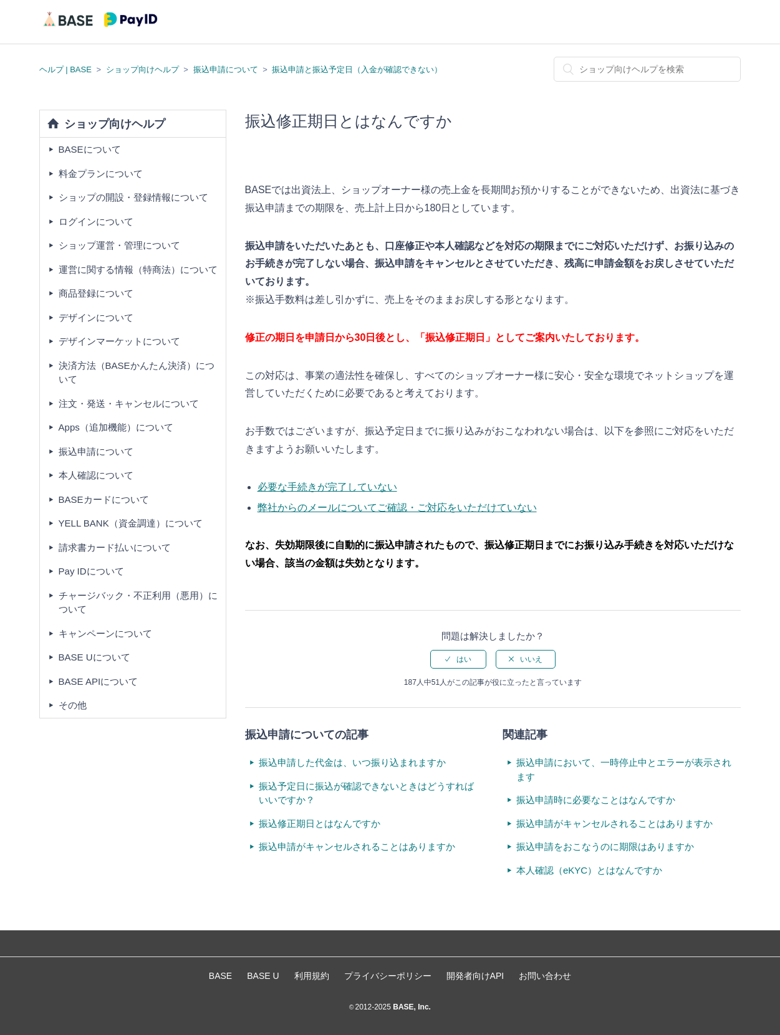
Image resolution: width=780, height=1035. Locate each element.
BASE (220, 976)
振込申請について (225, 69)
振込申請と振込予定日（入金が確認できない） (357, 69)
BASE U (263, 976)
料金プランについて (101, 173)
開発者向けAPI (475, 976)
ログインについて (96, 221)
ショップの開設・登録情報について (133, 197)
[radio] (458, 659)
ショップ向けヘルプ (142, 69)
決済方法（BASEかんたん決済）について (136, 372)
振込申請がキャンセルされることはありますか (357, 846)
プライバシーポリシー (387, 976)
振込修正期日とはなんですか (319, 823)
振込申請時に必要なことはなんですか (595, 799)
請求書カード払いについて (115, 547)
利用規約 (311, 976)
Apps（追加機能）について (116, 427)
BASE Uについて (94, 657)
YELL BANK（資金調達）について (131, 523)
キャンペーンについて (105, 633)
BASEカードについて (104, 499)
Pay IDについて (91, 571)
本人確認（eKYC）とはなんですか (589, 870)
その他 (73, 705)
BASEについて (90, 149)
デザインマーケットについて (119, 341)
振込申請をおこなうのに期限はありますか (605, 846)
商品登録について (96, 293)
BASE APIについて (98, 681)
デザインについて (96, 317)
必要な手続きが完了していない (327, 487)
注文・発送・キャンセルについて (129, 403)
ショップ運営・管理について (119, 245)
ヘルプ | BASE (65, 69)
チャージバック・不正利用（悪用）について (138, 602)
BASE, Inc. (411, 1007)
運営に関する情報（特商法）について (138, 269)
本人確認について (96, 475)
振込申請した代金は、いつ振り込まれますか (352, 762)
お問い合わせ (545, 976)
